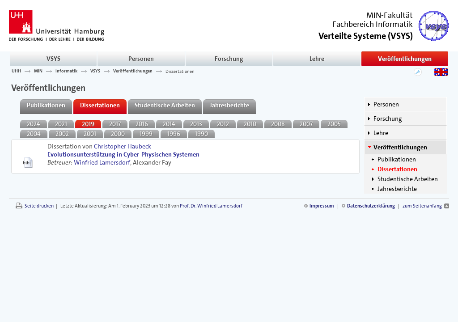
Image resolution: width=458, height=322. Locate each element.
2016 (142, 124)
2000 (118, 134)
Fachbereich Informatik (372, 24)
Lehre (317, 59)
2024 (33, 124)
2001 (90, 134)
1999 (146, 134)
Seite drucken (39, 206)
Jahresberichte (397, 189)
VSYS (53, 59)
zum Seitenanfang (422, 206)
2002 (62, 134)
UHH (16, 71)
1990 (201, 134)
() (365, 35)
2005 (334, 124)
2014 (169, 124)
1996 (173, 134)
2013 (196, 124)
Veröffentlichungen (405, 59)
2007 (306, 124)
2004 (34, 134)
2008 (278, 124)
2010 (250, 124)
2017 (115, 124)
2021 (61, 124)
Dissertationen (180, 71)
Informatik (66, 71)
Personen (141, 59)
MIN (38, 71)
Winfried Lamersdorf (102, 162)
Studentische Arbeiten (407, 179)
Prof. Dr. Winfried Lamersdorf (211, 206)
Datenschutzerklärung (371, 206)
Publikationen (396, 159)
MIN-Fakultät (389, 15)
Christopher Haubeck (122, 146)
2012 (223, 124)
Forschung (229, 59)
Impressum (322, 206)
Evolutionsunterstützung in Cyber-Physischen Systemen (123, 154)
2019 (88, 124)
